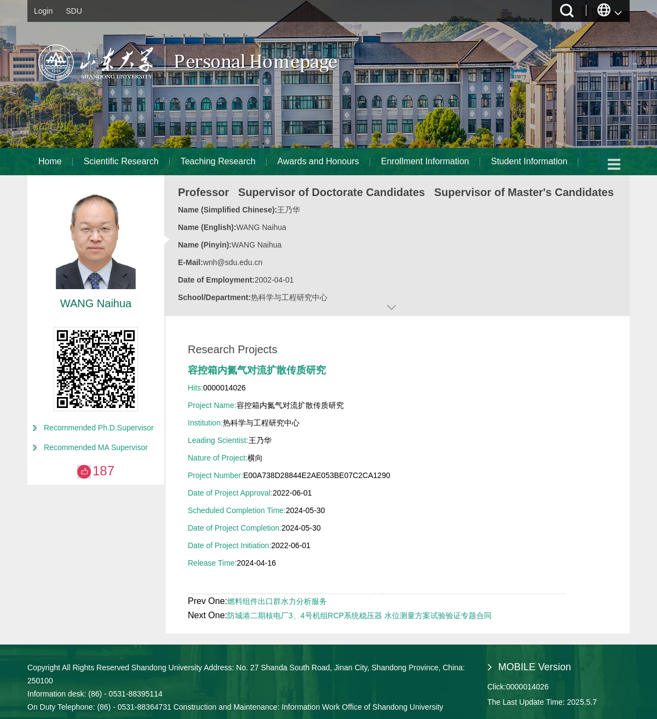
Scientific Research (121, 161)
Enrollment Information (425, 161)
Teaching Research (218, 161)
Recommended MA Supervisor (96, 447)
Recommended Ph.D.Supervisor (99, 427)
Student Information (529, 161)
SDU (74, 11)
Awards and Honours (318, 161)
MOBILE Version (534, 667)
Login (43, 11)
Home (50, 161)
